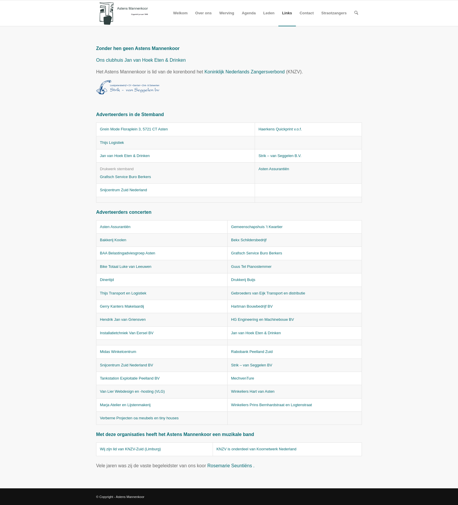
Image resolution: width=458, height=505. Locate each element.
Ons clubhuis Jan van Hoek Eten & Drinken (141, 60)
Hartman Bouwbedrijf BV (252, 306)
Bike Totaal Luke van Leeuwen (125, 266)
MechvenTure (242, 378)
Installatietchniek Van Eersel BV (126, 333)
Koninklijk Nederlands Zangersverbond (244, 71)
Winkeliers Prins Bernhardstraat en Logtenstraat (271, 405)
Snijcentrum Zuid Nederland (123, 190)
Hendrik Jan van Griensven (123, 319)
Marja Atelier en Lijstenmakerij (125, 405)
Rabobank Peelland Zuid (252, 351)
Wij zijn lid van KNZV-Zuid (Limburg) (130, 449)
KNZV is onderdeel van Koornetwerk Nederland (256, 449)
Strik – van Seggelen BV (251, 365)
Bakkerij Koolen (113, 240)
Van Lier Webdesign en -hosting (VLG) (132, 391)
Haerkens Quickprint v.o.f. (280, 129)
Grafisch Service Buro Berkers (125, 177)
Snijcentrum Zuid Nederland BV (126, 365)
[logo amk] (124, 13)
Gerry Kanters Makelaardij (122, 306)
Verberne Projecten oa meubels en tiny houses (139, 418)
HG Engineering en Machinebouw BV (262, 319)
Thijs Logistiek (112, 142)
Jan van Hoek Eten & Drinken (125, 156)
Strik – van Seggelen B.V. (280, 156)
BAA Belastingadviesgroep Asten (127, 253)
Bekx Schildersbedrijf (248, 240)
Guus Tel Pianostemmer (251, 266)
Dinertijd (107, 280)
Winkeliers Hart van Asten (253, 391)
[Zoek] (356, 13)
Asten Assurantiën (274, 169)
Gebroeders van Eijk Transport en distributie (268, 293)
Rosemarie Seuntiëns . (231, 465)
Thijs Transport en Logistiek (123, 293)
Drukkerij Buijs (243, 280)
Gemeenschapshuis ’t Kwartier (256, 227)
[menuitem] (180, 13)
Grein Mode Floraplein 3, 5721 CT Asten (134, 129)
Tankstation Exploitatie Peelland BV (130, 378)
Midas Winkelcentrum (118, 351)
